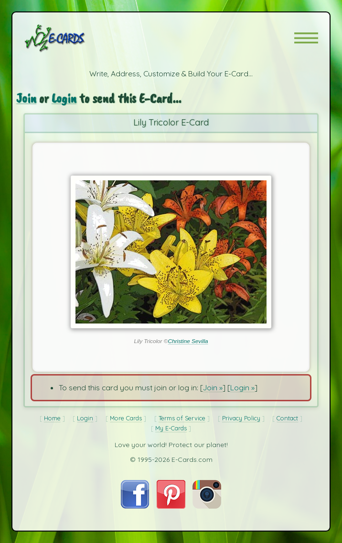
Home (52, 418)
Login (64, 98)
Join (26, 98)
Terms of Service (182, 418)
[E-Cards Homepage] (71, 38)
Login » (242, 387)
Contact (287, 418)
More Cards (126, 418)
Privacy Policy (241, 418)
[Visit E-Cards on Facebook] (135, 506)
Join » (213, 387)
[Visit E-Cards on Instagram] (206, 506)
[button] (306, 38)
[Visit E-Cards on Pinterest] (171, 506)
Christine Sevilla (188, 341)
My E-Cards (171, 428)
